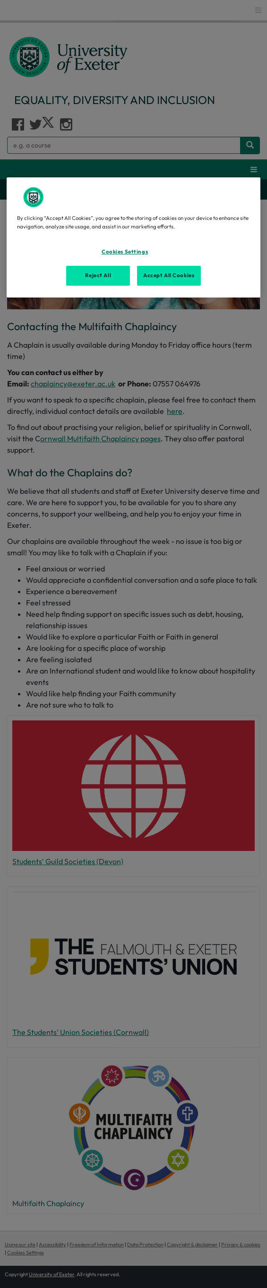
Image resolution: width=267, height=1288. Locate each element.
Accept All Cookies (168, 275)
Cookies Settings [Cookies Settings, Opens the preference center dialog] (125, 251)
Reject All (98, 275)
